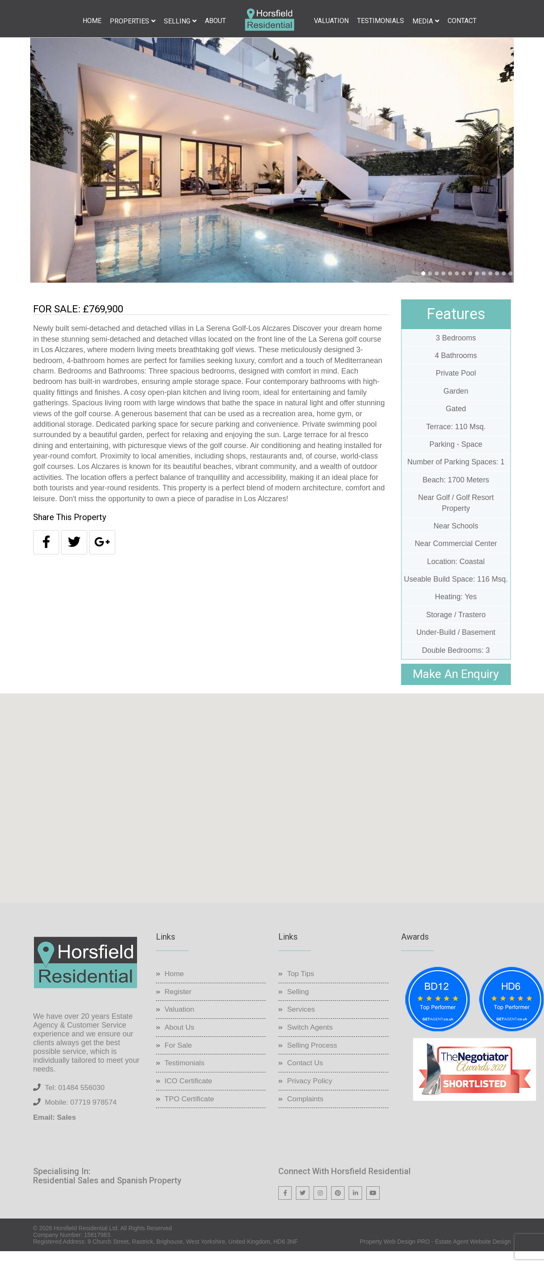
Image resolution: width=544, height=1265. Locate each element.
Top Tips (301, 986)
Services (301, 1022)
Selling (177, 21)
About (215, 21)
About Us (180, 1040)
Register (179, 1004)
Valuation (331, 21)
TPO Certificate (190, 1112)
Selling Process (313, 1058)
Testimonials (380, 21)
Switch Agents (310, 1040)
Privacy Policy (310, 1094)
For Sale (179, 1058)
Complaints (306, 1112)
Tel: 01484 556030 (76, 1100)
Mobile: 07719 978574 (82, 1115)
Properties (129, 21)
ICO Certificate (189, 1094)
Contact (462, 21)
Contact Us (305, 1076)
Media (422, 21)
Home (92, 21)
